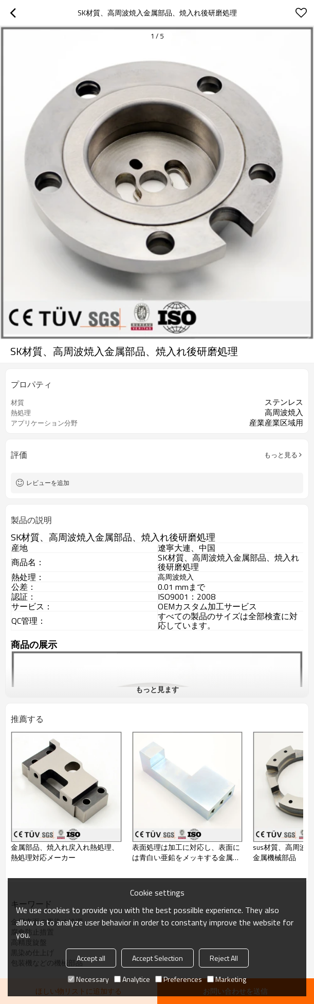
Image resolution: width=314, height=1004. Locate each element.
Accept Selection (157, 958)
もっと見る (281, 455)
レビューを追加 (47, 483)
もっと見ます (157, 689)
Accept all (91, 958)
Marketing (226, 979)
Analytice (132, 979)
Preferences (178, 979)
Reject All (224, 958)
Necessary (88, 979)
